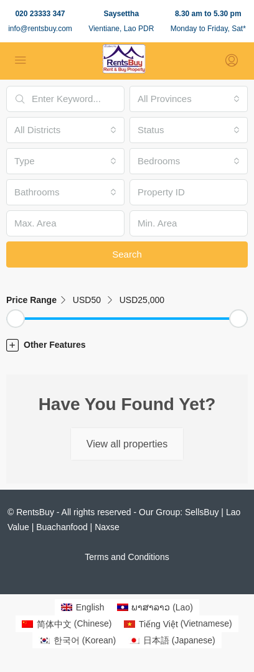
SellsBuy (202, 512)
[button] (127, 344)
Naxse (107, 527)
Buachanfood (62, 527)
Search (127, 254)
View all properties (127, 444)
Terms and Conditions (127, 557)
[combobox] (188, 99)
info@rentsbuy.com (40, 28)
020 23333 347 (40, 13)
